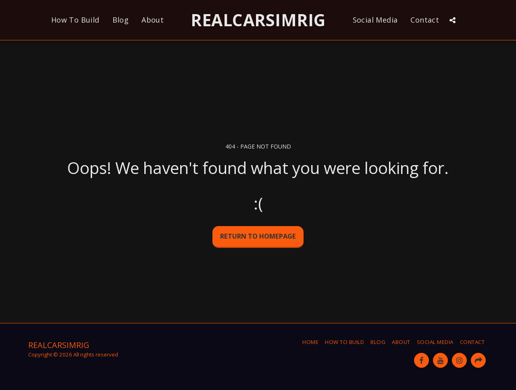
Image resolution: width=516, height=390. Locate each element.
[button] (452, 20)
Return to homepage (258, 236)
